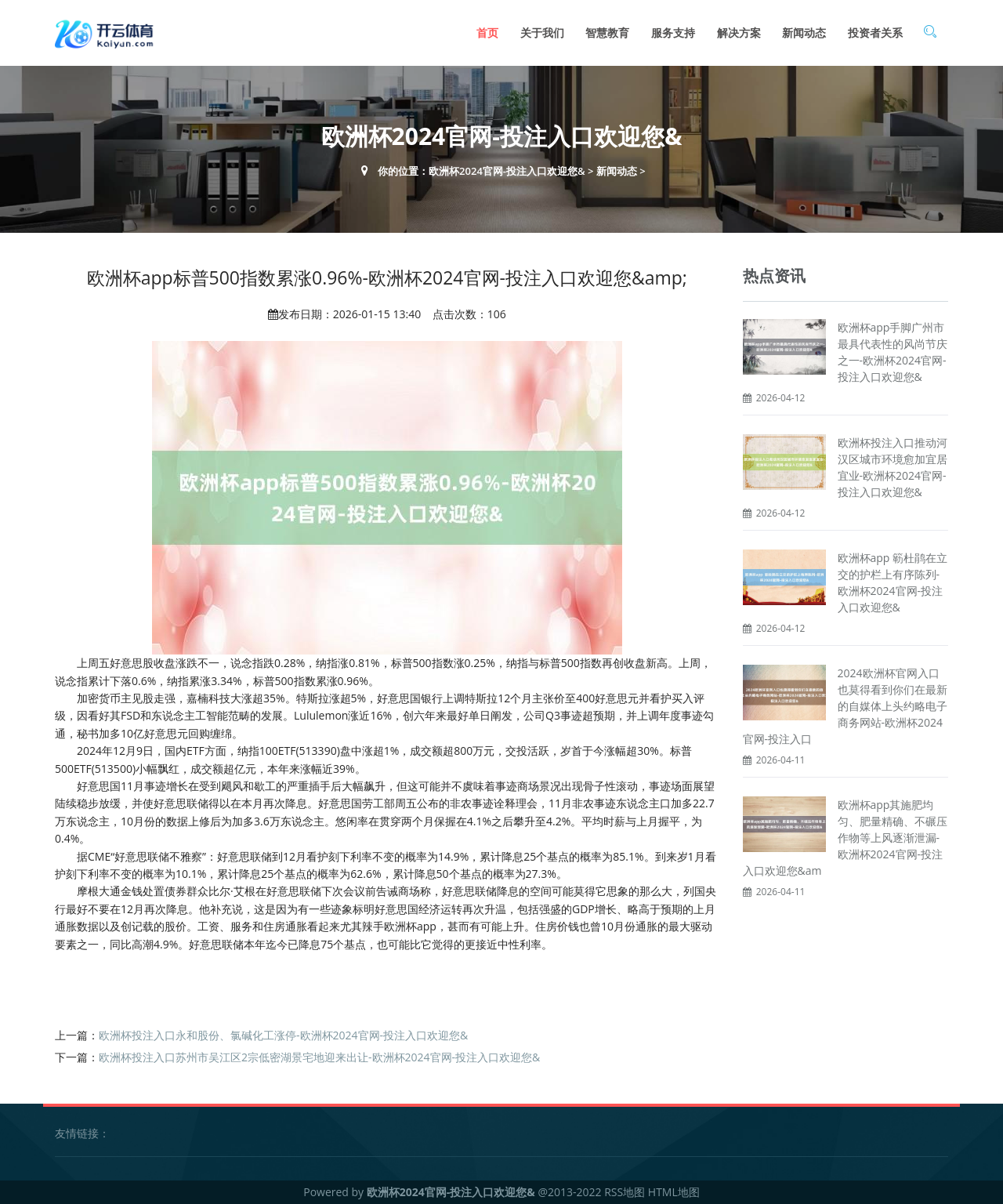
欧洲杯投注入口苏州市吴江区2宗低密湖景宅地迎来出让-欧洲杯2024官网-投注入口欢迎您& (319, 1057)
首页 (487, 32)
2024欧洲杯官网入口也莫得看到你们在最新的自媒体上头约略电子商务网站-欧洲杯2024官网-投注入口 (845, 705)
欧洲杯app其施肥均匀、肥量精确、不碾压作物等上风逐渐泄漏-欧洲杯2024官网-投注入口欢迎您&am (845, 837)
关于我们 (542, 32)
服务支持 (673, 32)
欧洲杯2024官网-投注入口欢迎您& (507, 171)
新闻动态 (804, 32)
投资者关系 (875, 32)
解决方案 (739, 32)
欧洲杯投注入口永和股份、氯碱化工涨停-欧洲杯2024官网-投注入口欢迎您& (283, 1035)
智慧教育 (607, 32)
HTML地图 (674, 1191)
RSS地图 (624, 1191)
